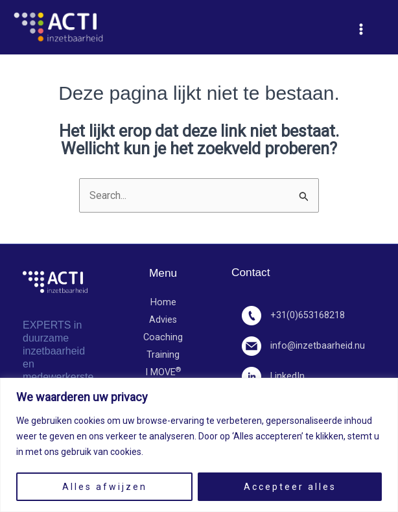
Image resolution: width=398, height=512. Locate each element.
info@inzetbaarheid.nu (303, 345)
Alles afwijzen (104, 487)
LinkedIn (273, 376)
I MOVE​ (163, 372)
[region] (199, 445)
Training (163, 354)
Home (163, 302)
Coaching (163, 337)
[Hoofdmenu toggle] (361, 29)
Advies (163, 319)
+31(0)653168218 (293, 315)
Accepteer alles (290, 487)
